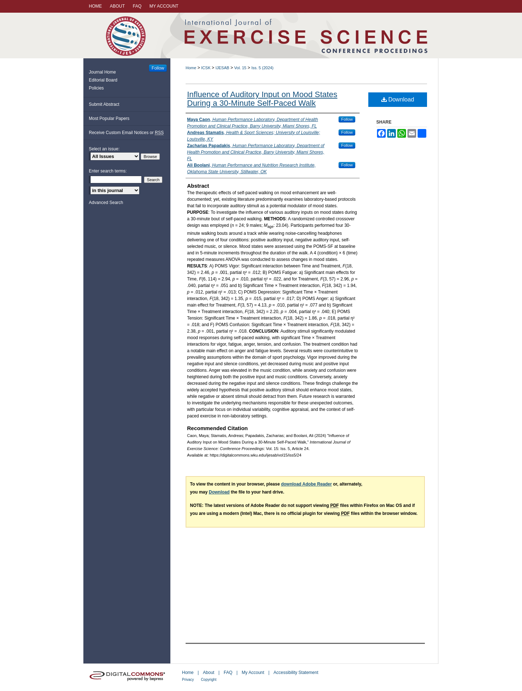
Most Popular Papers (109, 118)
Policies (96, 88)
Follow (347, 119)
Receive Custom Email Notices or (126, 133)
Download (397, 99)
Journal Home (102, 72)
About (208, 672)
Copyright (208, 680)
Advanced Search (106, 202)
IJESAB (222, 68)
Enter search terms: (108, 171)
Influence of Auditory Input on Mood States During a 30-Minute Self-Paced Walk (262, 99)
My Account (253, 672)
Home (191, 68)
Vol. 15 (240, 68)
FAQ (228, 672)
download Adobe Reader (306, 484)
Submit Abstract (104, 104)
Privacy (188, 680)
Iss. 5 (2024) (262, 68)
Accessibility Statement (296, 672)
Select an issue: (104, 148)
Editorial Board (103, 80)
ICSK (206, 68)
